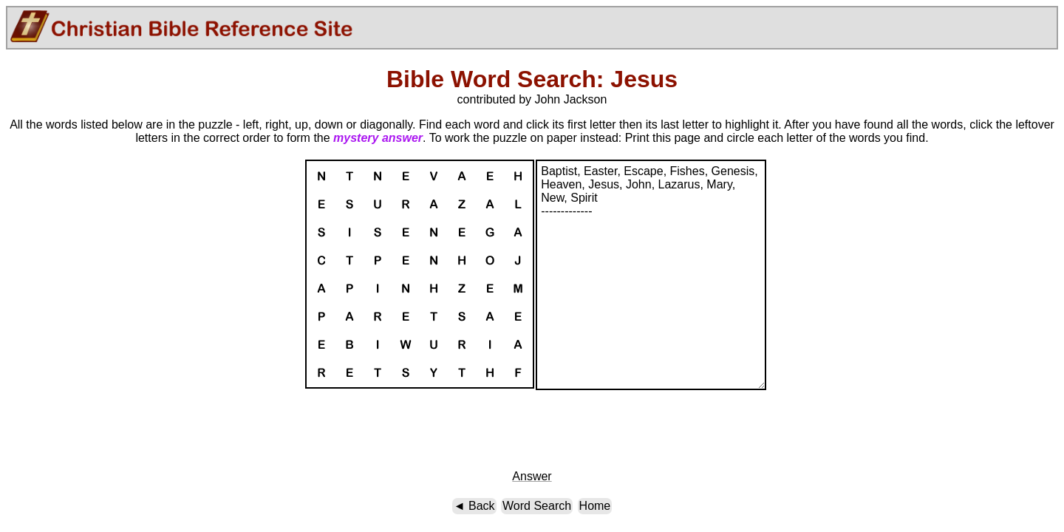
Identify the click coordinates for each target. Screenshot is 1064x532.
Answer (531, 476)
